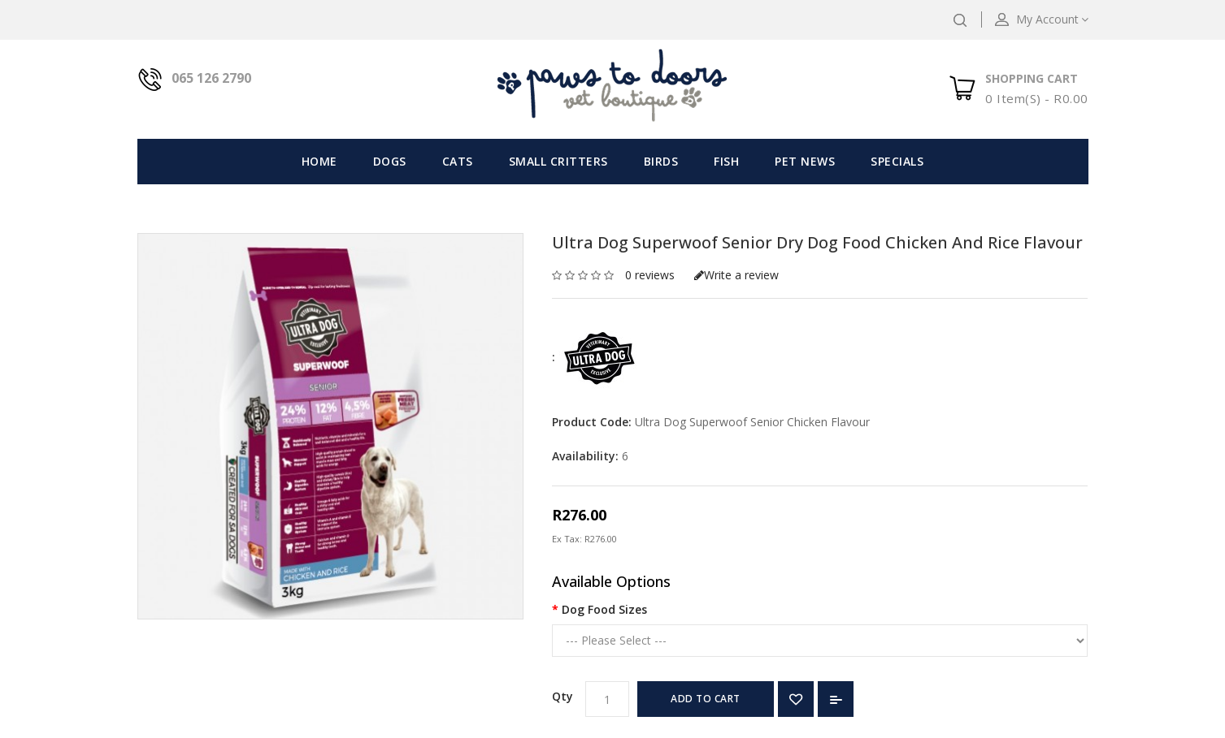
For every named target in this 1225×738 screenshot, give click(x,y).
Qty (562, 696)
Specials (897, 161)
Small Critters (558, 161)
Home (319, 161)
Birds (661, 161)
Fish (726, 161)
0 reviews (650, 275)
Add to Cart (706, 699)
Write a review (736, 275)
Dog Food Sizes (604, 609)
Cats (457, 161)
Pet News (805, 161)
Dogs (389, 161)
